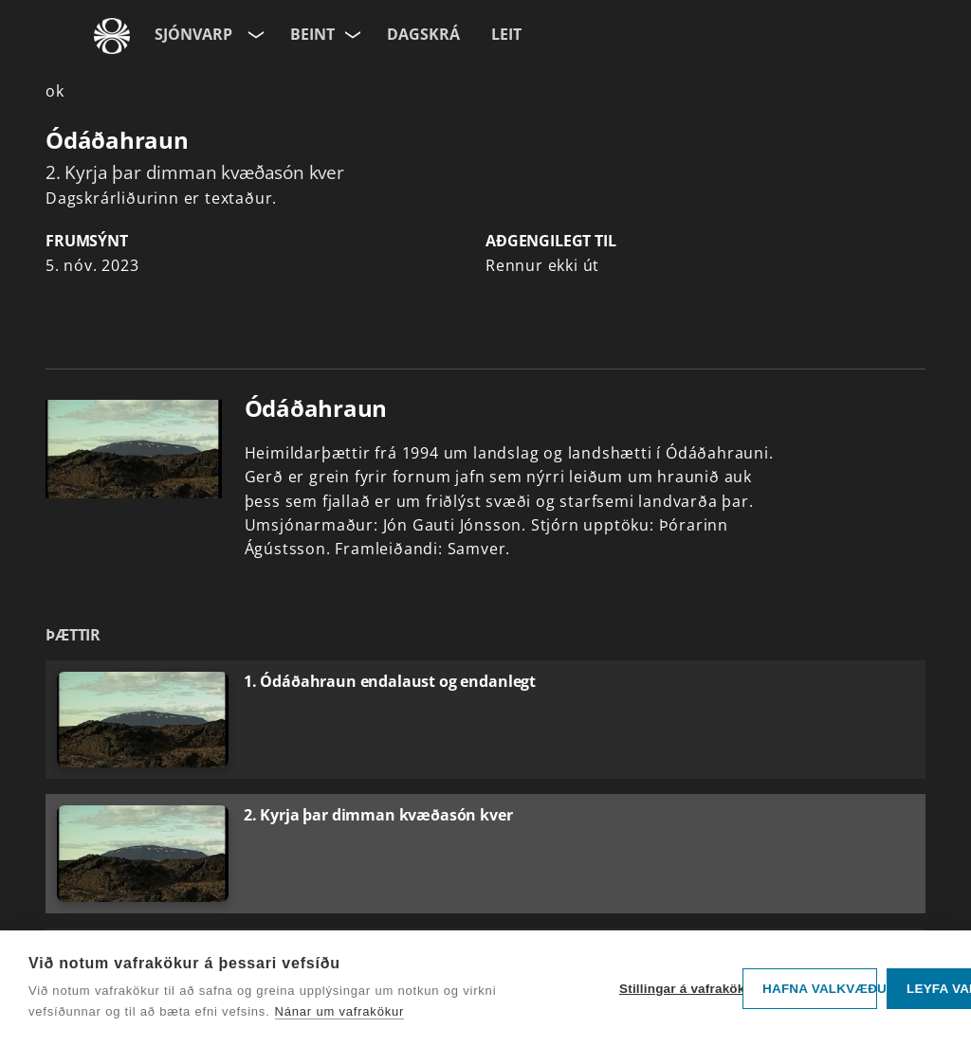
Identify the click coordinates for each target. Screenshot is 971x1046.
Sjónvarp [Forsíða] (193, 34)
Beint (312, 34)
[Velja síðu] (254, 30)
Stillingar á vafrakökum (676, 989)
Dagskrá (423, 34)
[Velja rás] (354, 30)
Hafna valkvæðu (819, 989)
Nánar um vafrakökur (340, 1011)
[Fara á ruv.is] (112, 36)
